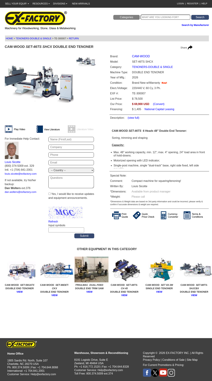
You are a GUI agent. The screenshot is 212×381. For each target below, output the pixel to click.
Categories (126, 17)
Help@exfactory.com (43, 374)
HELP (204, 3)
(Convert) (158, 104)
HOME (9, 38)
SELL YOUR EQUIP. (17, 3)
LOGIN (180, 3)
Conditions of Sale (173, 359)
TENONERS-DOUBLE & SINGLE (33, 38)
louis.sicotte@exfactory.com (21, 173)
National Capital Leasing (159, 109)
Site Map (192, 359)
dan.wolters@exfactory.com (20, 191)
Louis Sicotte (13, 162)
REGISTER (192, 3)
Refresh (53, 221)
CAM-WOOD (141, 56)
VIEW (19, 291)
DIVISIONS (60, 3)
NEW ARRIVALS (81, 3)
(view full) (133, 117)
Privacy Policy (151, 359)
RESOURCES (41, 3)
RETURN (74, 38)
